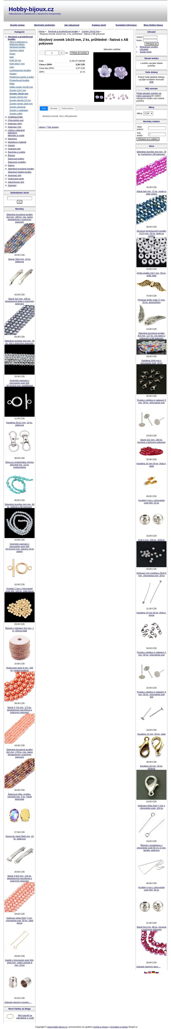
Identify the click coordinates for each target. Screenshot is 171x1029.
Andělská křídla (15, 117)
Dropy (12, 53)
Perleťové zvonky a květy (22, 77)
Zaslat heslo (145, 52)
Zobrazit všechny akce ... (148, 966)
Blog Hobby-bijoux (153, 25)
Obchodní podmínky (44, 25)
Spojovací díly (14, 175)
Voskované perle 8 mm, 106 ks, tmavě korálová (19, 669)
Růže (12, 83)
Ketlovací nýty (14, 127)
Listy (12, 67)
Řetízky (11, 155)
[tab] (44, 108)
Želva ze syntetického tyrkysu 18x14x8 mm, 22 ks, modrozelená (19, 464)
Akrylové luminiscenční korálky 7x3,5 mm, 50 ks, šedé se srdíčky (151, 233)
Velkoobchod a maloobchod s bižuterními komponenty (35, 13)
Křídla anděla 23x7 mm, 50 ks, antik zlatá (151, 274)
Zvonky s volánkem (19, 110)
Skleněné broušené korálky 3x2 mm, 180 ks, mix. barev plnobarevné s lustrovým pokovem (19, 218)
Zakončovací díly (16, 182)
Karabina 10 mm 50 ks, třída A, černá (151, 613)
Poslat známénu (68, 108)
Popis (44, 108)
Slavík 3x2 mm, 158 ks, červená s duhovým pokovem (151, 441)
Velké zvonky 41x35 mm (21, 87)
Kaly (12, 57)
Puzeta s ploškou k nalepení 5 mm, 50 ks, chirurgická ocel (151, 401)
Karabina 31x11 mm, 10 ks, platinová (19, 423)
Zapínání (12, 185)
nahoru (42, 127)
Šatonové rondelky (17, 162)
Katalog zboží (99, 25)
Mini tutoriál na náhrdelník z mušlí (25, 1016)
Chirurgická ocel (15, 120)
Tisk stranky (53, 127)
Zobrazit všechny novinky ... (18, 1002)
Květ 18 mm (15, 60)
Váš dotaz (53, 108)
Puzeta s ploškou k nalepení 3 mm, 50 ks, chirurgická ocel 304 (151, 694)
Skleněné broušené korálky (21, 168)
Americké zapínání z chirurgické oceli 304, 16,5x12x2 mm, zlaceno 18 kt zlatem (19, 548)
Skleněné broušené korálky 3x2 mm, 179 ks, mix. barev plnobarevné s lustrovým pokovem (19, 753)
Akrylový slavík (17, 50)
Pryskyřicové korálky (19, 80)
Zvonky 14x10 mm (19, 93)
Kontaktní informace (126, 25)
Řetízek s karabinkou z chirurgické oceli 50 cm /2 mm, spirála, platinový (151, 848)
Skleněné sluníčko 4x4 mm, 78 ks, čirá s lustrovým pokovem (19, 342)
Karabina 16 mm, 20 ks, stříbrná (151, 767)
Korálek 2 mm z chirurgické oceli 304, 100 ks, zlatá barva (20, 589)
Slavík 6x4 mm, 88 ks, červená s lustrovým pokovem (151, 928)
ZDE (151, 82)
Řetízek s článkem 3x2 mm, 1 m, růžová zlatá (19, 629)
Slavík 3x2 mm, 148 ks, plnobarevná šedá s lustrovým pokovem (19, 301)
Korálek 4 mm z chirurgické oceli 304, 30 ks (151, 888)
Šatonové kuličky (16, 158)
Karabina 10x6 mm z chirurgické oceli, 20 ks (151, 361)
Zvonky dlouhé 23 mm (20, 100)
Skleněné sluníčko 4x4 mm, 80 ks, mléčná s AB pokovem (19, 505)
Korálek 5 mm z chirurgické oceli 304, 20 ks (151, 501)
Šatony (11, 165)
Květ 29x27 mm (17, 63)
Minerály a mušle (16, 135)
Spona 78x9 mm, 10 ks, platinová (19, 260)
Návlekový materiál (17, 142)
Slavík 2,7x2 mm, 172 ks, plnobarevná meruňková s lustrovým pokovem (19, 710)
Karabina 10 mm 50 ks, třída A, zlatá (151, 464)
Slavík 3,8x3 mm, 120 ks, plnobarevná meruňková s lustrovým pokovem (19, 878)
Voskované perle (16, 178)
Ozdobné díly (14, 148)
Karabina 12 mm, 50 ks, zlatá (151, 734)
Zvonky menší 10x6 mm (21, 103)
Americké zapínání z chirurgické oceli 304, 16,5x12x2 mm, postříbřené (19, 383)
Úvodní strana (17, 25)
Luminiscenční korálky (20, 70)
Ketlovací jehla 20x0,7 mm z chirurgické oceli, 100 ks (151, 806)
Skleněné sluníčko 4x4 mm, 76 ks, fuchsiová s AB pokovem (151, 152)
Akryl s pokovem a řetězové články (18, 43)
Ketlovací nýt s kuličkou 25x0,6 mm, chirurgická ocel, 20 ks (151, 574)
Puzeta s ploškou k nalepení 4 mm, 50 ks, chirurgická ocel (151, 653)
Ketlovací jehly (15, 123)
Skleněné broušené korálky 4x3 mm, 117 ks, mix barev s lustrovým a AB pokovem (151, 335)
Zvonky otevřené (18, 107)
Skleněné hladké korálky (19, 172)
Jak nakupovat (71, 25)
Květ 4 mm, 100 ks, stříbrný (151, 540)
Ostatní (13, 73)
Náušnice (12, 139)
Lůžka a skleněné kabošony (16, 131)
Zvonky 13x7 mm (18, 90)
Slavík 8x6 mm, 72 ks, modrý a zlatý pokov (151, 192)
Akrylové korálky (17, 47)
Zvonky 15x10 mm (18, 97)
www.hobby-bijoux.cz (57, 1027)
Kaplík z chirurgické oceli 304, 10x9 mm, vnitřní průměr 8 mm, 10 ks (19, 962)
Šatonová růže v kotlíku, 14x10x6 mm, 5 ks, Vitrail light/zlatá (20, 796)
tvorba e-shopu (101, 1027)
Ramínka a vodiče (16, 152)
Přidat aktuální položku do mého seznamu (148, 94)
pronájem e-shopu (119, 1027)
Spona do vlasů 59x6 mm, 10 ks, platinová (20, 837)
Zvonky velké (16, 113)
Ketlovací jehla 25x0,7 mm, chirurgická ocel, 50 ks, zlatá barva (19, 920)
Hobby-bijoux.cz (31, 9)
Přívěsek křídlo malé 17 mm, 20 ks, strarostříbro (151, 301)
